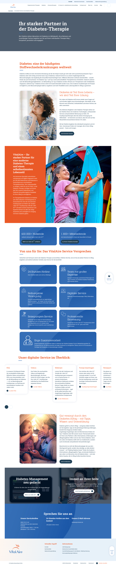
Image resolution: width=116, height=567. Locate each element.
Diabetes (38, 7)
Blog (96, 7)
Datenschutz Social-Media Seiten (69, 550)
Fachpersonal (76, 7)
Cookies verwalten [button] (103, 564)
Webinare (58, 369)
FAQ (8, 369)
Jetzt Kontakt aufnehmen (82, 492)
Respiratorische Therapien (27, 7)
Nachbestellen (90, 1)
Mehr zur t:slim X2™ (30, 496)
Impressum (91, 564)
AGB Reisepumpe (66, 548)
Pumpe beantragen (86, 369)
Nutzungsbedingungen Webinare (69, 554)
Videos (33, 369)
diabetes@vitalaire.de (77, 523)
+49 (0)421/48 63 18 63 (52, 526)
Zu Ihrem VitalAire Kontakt (70, 243)
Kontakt (71, 1)
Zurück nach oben (111, 553)
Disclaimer (75, 564)
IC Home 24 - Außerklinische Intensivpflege (61, 7)
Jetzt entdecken (65, 463)
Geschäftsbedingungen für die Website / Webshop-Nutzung (76, 552)
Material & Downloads (80, 1)
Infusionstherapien (47, 7)
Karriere (90, 7)
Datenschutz (83, 564)
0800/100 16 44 (25, 523)
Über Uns (83, 7)
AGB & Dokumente (66, 564)
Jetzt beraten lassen (67, 135)
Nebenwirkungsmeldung (101, 1)
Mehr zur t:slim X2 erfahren (31, 243)
